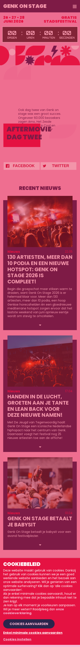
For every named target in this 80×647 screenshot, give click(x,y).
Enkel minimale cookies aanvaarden (33, 633)
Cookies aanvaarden (29, 624)
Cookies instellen (17, 639)
